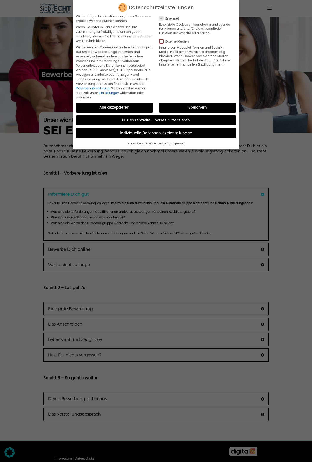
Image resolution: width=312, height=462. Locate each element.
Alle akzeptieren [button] (114, 105)
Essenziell (171, 16)
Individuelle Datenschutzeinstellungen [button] (156, 130)
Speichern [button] (197, 105)
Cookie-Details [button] (135, 141)
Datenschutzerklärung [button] (158, 141)
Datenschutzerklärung (93, 86)
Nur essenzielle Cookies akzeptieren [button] (156, 117)
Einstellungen (109, 90)
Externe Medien (175, 39)
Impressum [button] (178, 141)
